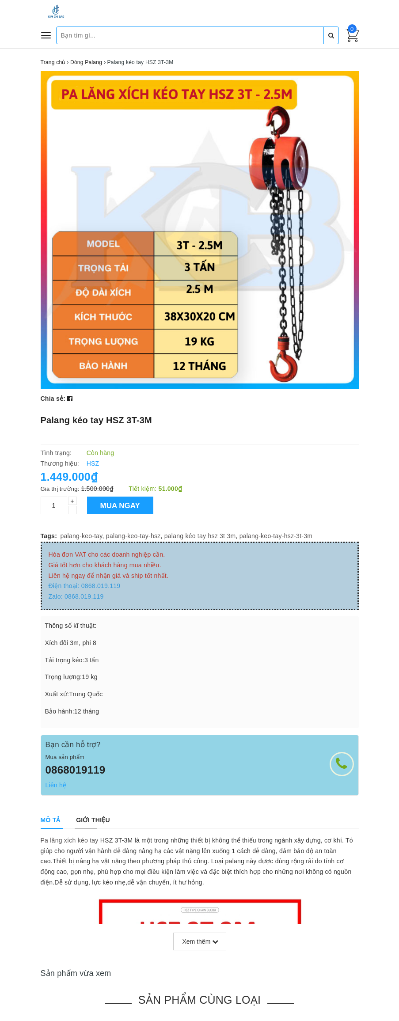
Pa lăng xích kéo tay (70, 840)
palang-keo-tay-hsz (133, 535)
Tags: (49, 535)
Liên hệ (56, 785)
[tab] (51, 820)
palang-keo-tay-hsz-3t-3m (276, 535)
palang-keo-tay (82, 535)
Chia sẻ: (53, 398)
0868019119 (76, 770)
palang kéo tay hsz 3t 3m (200, 535)
